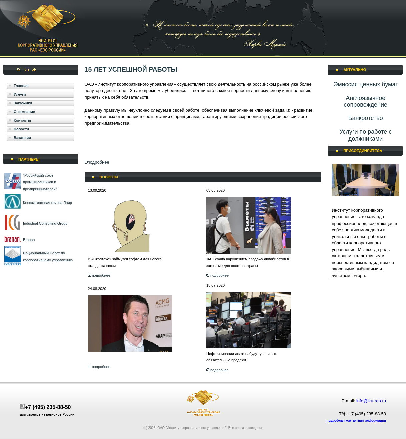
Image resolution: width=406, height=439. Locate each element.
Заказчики (23, 103)
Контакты (22, 120)
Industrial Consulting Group (45, 223)
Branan (29, 240)
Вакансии (22, 138)
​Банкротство (365, 118)
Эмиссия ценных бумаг (365, 84)
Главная (21, 86)
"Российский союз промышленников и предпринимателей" (40, 182)
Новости (21, 129)
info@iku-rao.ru (371, 400)
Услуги (20, 94)
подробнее (98, 162)
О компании (24, 112)
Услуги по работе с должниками (365, 135)
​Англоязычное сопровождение (365, 101)
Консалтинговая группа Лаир (47, 203)
